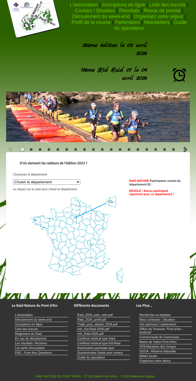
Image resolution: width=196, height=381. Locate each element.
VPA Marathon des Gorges (158, 346)
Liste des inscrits (167, 5)
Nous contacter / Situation (157, 319)
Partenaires (127, 22)
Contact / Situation (95, 10)
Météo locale (148, 356)
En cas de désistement (30, 338)
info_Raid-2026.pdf (90, 333)
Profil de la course (91, 22)
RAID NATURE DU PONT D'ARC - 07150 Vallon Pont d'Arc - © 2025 (83, 376)
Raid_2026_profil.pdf (91, 319)
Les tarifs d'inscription (30, 348)
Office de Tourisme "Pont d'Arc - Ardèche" (161, 330)
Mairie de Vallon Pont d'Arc (158, 341)
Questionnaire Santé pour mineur (100, 352)
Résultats (129, 10)
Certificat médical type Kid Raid (98, 343)
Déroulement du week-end (101, 16)
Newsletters (157, 22)
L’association (84, 5)
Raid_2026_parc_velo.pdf (95, 314)
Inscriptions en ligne (123, 5)
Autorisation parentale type (95, 348)
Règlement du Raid (28, 333)
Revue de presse (161, 10)
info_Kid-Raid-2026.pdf (93, 329)
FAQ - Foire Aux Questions (33, 352)
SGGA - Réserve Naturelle (158, 351)
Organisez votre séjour (158, 16)
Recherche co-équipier (155, 314)
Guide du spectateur (91, 357)
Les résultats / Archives (31, 343)
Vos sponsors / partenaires (158, 324)
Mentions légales (143, 376)
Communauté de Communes (159, 337)
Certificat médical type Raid (96, 338)
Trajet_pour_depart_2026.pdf (97, 324)
